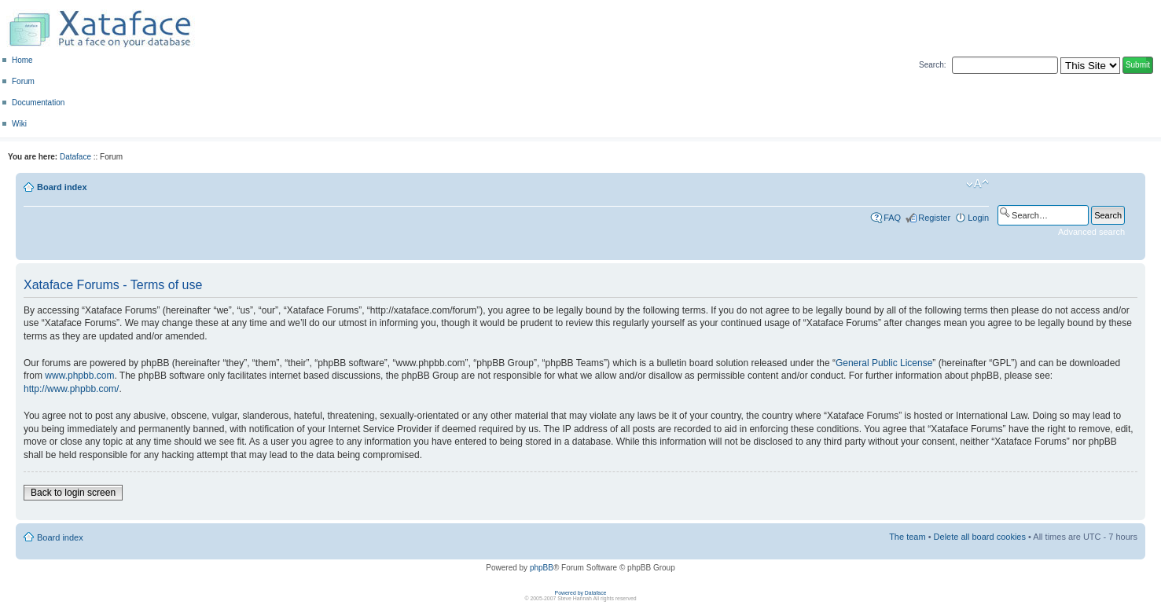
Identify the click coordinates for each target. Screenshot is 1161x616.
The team (907, 536)
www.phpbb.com (79, 375)
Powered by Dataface (581, 593)
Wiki (19, 123)
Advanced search (1091, 231)
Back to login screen (73, 492)
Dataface (75, 156)
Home (22, 60)
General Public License (884, 363)
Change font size (977, 184)
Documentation (38, 102)
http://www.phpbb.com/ (71, 388)
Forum (23, 81)
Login (978, 217)
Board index (62, 187)
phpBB (541, 567)
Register (934, 217)
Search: (932, 64)
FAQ (892, 217)
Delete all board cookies (980, 536)
